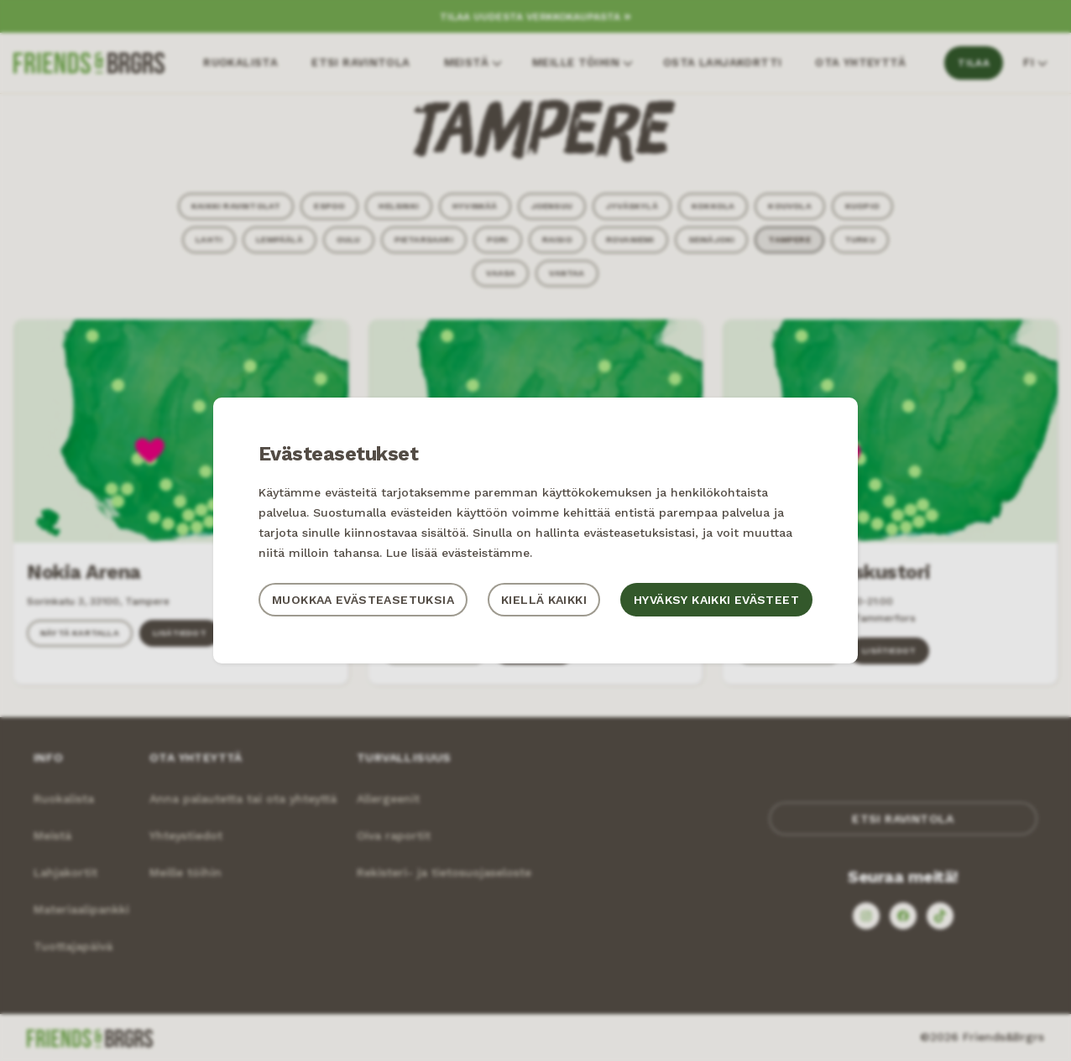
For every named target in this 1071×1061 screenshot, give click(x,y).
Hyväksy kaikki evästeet (716, 599)
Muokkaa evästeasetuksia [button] (363, 599)
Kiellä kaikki (544, 599)
